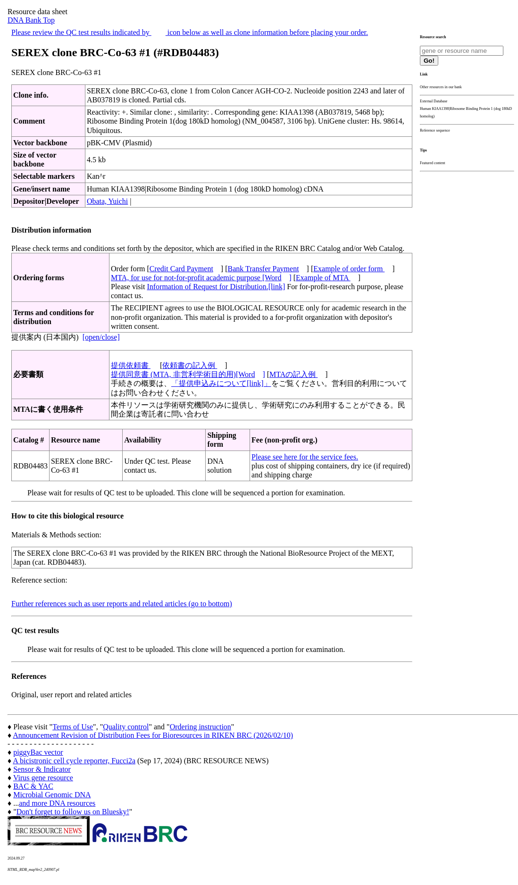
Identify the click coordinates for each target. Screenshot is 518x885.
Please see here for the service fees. (304, 457)
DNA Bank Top (31, 20)
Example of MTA (323, 278)
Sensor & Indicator (42, 769)
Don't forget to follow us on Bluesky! (73, 812)
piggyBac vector (38, 752)
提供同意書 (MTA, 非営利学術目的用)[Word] (188, 374)
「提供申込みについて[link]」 (221, 383)
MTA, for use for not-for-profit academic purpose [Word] (201, 278)
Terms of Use (72, 727)
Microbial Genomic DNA (52, 795)
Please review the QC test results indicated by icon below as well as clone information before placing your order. (189, 32)
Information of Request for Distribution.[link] (216, 287)
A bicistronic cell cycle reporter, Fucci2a (74, 761)
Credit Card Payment (181, 269)
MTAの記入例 (293, 374)
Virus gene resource (43, 778)
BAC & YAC (33, 786)
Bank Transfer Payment (263, 269)
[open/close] (101, 337)
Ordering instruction (200, 727)
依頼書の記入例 (189, 365)
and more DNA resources (57, 803)
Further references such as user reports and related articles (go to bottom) (121, 604)
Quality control (126, 727)
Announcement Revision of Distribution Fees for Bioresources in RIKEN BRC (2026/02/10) (153, 735)
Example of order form (348, 269)
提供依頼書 (130, 365)
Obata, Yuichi (107, 201)
